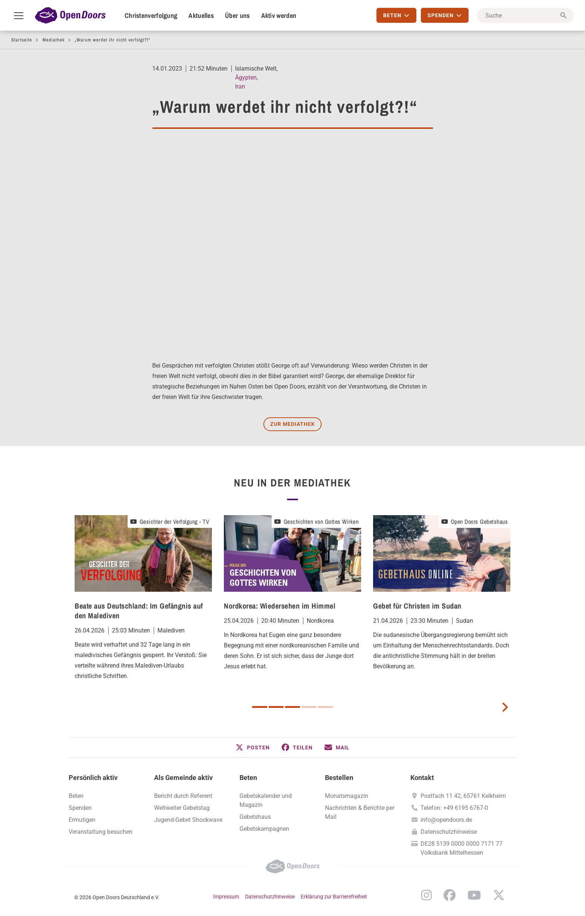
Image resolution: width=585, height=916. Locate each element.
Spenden (80, 807)
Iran (240, 86)
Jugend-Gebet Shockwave (188, 819)
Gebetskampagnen (264, 828)
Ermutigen (82, 819)
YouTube (474, 895)
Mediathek (54, 40)
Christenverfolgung (151, 15)
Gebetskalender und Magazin (266, 800)
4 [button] (308, 707)
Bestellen (339, 778)
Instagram (426, 895)
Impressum (226, 897)
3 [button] (292, 707)
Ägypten (246, 77)
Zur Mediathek (292, 424)
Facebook (450, 895)
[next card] (505, 706)
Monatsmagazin (346, 795)
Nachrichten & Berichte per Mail (359, 812)
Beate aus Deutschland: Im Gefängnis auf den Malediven (139, 611)
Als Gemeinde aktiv (183, 778)
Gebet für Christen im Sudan (417, 606)
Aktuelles (201, 15)
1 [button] (259, 707)
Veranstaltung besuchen (100, 831)
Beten (76, 795)
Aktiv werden (279, 15)
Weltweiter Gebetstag (182, 807)
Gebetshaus (255, 816)
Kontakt (422, 778)
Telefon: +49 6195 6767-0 (454, 807)
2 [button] (276, 707)
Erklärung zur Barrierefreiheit (334, 897)
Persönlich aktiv (93, 778)
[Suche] (525, 15)
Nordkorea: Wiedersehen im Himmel (279, 606)
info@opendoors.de (446, 819)
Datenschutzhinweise (448, 831)
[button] (253, 747)
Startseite (21, 40)
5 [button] (325, 707)
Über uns (237, 15)
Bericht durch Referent (183, 795)
